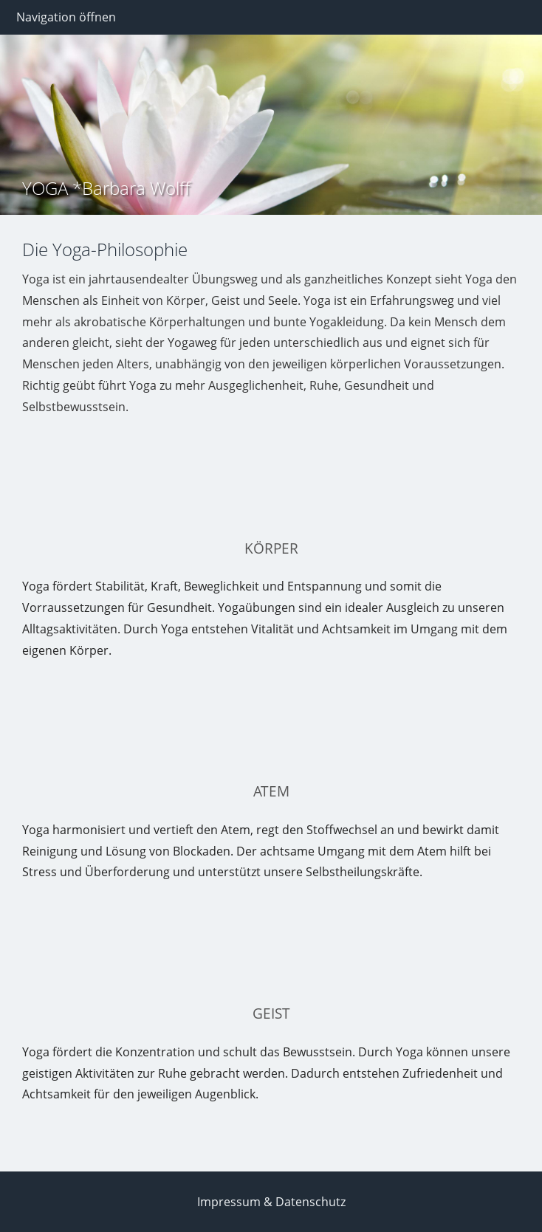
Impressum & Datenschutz (271, 1202)
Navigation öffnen (66, 17)
